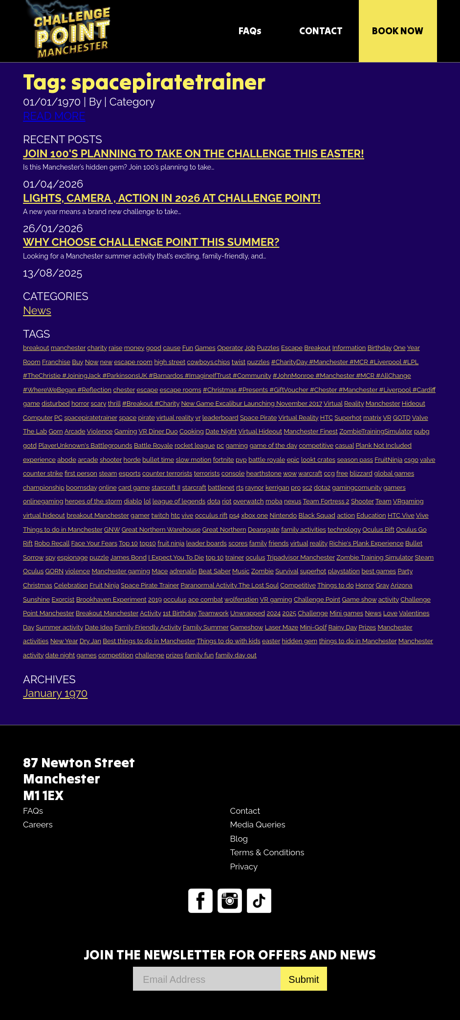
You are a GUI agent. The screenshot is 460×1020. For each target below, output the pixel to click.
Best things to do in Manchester (149, 641)
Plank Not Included (383, 445)
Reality (354, 403)
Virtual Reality (298, 417)
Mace (160, 571)
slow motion (193, 459)
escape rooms (180, 389)
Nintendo (283, 515)
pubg (422, 431)
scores (237, 543)
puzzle (99, 557)
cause (171, 347)
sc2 (307, 487)
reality (319, 543)
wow (290, 473)
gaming (237, 445)
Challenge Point (317, 599)
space (127, 417)
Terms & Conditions (267, 852)
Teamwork (213, 613)
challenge (149, 655)
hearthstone (264, 473)
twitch (160, 515)
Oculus (33, 571)
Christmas (37, 585)
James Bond (128, 557)
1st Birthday (180, 613)
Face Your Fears (94, 543)
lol (147, 501)
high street (169, 362)
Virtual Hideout (260, 431)
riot (226, 501)
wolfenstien (241, 599)
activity (388, 599)
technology (344, 529)
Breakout (317, 347)
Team (383, 501)
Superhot (347, 417)
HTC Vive (401, 515)
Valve (420, 417)
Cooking (191, 431)
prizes (174, 655)
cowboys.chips (208, 362)
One (400, 347)
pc (220, 445)
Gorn (56, 431)
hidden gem (300, 641)
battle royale (266, 459)
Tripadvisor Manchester (301, 557)
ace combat (205, 599)
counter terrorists (167, 473)
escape (147, 389)
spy (50, 557)
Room (32, 362)
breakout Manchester (97, 515)
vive (187, 515)
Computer (37, 417)
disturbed (56, 403)
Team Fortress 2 (326, 501)
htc (175, 515)
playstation (344, 571)
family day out (236, 655)
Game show (359, 599)
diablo (133, 501)
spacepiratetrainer (90, 417)
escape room (133, 362)
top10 (147, 543)
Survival (286, 571)
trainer (234, 557)
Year (413, 347)
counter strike (43, 473)
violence (77, 571)
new (106, 362)
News (37, 310)
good (154, 347)
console (233, 473)
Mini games (346, 613)
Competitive (298, 585)
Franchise (56, 362)
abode (66, 459)
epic (293, 459)
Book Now (397, 30)
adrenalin (183, 571)
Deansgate (264, 529)
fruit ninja (170, 543)
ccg (329, 473)
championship (44, 487)
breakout (36, 347)
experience (39, 459)
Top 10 (128, 543)
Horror (364, 585)
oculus (255, 557)
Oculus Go (411, 529)
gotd (30, 445)
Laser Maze (281, 627)
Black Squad (317, 515)
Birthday (380, 347)
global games (394, 473)
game (31, 403)
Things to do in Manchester (62, 529)
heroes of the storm (93, 501)
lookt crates (318, 459)
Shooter (362, 501)
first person (81, 473)
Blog (239, 839)
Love (390, 613)
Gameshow (246, 627)
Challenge (313, 613)
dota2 (322, 487)
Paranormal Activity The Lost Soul (229, 585)
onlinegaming (43, 501)
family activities (303, 529)
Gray (382, 585)
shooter (111, 459)
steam (108, 473)
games (87, 655)
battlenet (221, 487)
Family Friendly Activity (147, 627)
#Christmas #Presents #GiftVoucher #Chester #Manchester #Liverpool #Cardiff (319, 389)
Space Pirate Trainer (150, 585)
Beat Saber (214, 571)
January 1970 (55, 693)
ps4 (234, 515)
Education (371, 515)
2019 (155, 599)
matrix (372, 417)
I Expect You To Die (176, 557)
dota (213, 501)
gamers (394, 487)
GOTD (402, 417)
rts (239, 487)
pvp (241, 459)
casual (344, 445)
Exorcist (62, 599)
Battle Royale (153, 445)
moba (274, 501)
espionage (72, 557)
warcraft (310, 473)
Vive (422, 515)
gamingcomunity (356, 487)
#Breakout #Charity (150, 403)
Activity (150, 613)
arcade (88, 459)
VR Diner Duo (157, 431)
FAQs (250, 30)
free (342, 473)
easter (271, 641)
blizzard (361, 473)
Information (349, 347)
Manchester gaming (120, 571)
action (346, 515)
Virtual (333, 403)
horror (80, 403)
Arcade (75, 431)
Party (405, 571)
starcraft (194, 487)
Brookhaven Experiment (111, 599)
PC (58, 417)
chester (124, 389)
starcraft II (166, 487)
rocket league (195, 445)
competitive (316, 445)
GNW (112, 529)
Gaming (125, 431)
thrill (114, 403)
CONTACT (321, 30)
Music (240, 571)
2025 (289, 613)
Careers (38, 824)
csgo (411, 459)
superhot (313, 571)
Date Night (221, 431)
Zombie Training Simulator (374, 557)
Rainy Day (343, 627)
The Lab (35, 431)
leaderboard (220, 417)
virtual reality (175, 417)
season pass (355, 459)
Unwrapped (247, 613)
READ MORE (54, 115)
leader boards (206, 543)
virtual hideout (44, 515)
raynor (254, 487)
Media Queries (257, 824)
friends (278, 543)
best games (378, 571)
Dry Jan (90, 641)
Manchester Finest (310, 431)
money (134, 347)
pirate (146, 417)
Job (249, 347)
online (108, 487)
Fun (188, 347)
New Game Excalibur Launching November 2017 (251, 403)
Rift (28, 543)
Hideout (413, 403)
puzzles (258, 362)
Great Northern (224, 529)
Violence (100, 431)
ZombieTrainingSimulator (375, 431)
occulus (174, 599)
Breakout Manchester (107, 613)
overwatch (248, 501)
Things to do (335, 585)
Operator (230, 347)
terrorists (207, 473)
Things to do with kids (228, 641)
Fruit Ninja (104, 585)
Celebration (71, 585)
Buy (77, 362)
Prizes (367, 627)
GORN (54, 571)
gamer (140, 515)
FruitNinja (388, 459)
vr (197, 417)
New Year (64, 641)
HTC (326, 417)
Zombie (262, 571)
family (258, 543)
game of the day (273, 445)
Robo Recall (51, 543)
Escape (292, 347)
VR (387, 417)
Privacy (244, 866)
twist (238, 362)
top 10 (215, 557)
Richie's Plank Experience (366, 543)
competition (115, 655)
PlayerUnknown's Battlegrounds (85, 445)
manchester (68, 347)
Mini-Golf (313, 627)
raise (115, 347)
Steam (424, 557)
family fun (199, 655)
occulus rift (211, 515)
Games (205, 347)
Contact (245, 811)
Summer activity (59, 627)
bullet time (158, 459)
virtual (299, 543)
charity (97, 347)
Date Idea (98, 627)
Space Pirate (258, 417)
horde (132, 459)
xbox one (254, 515)
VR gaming (276, 599)
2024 (273, 613)
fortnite (223, 459)
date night (60, 655)
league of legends (179, 501)
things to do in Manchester (358, 641)
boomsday (81, 487)
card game (134, 487)
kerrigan (277, 487)
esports (130, 473)
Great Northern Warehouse (161, 529)
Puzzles (268, 347)
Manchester (383, 403)
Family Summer (205, 627)
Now (92, 362)
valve (427, 459)
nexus (293, 501)
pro (296, 487)
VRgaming (408, 501)
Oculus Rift (378, 529)
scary (99, 403)
